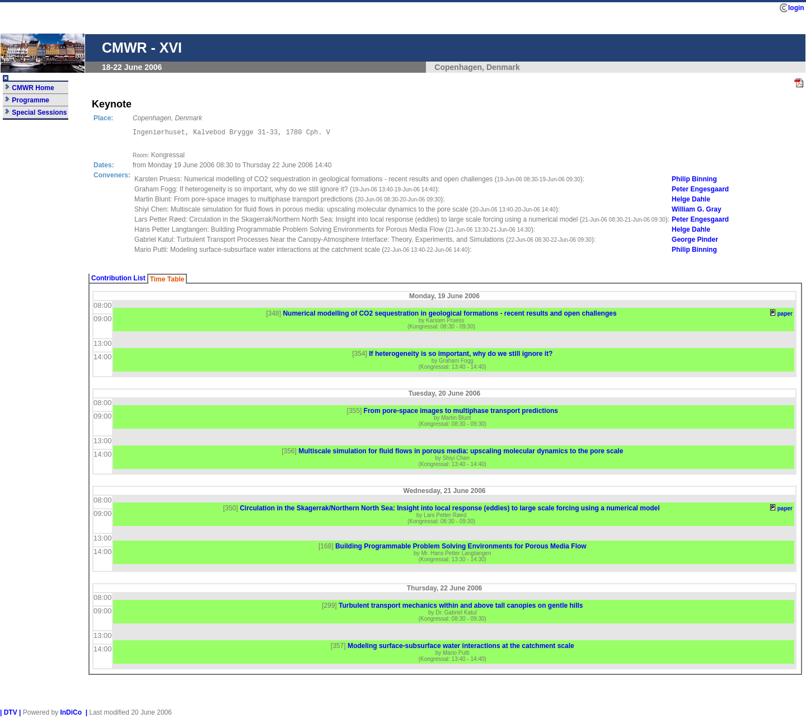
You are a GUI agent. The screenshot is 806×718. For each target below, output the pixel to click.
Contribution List (118, 280)
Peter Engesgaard (700, 191)
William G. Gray (696, 211)
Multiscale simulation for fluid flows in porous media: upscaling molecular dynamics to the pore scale (460, 453)
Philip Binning (694, 181)
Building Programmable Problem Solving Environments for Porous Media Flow (461, 548)
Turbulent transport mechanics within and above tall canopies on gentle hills (461, 607)
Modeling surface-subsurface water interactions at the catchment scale (461, 647)
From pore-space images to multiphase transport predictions (461, 412)
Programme (26, 100)
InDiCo (71, 714)
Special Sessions (35, 112)
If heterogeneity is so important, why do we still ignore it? (460, 355)
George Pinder (695, 241)
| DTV (8, 714)
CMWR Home (29, 88)
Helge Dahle (691, 201)
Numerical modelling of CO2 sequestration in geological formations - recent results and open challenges (449, 315)
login (796, 8)
